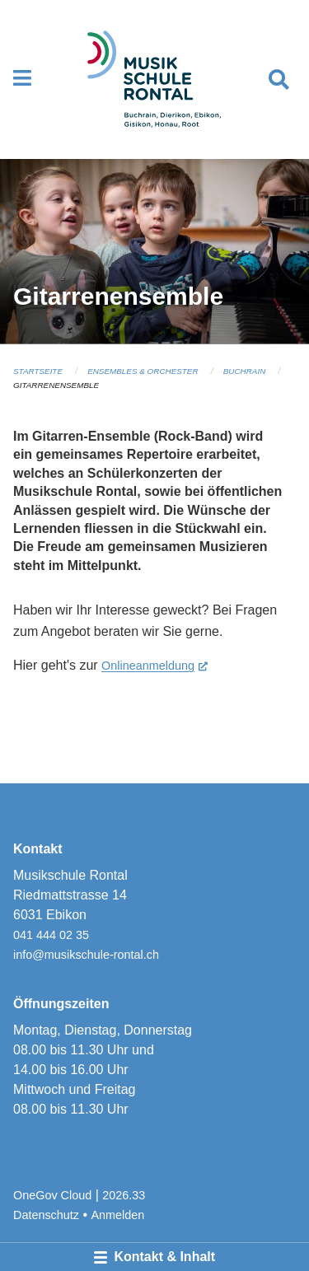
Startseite (38, 371)
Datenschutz (46, 1215)
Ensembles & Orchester (142, 371)
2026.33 (123, 1195)
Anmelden (118, 1215)
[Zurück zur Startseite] (154, 79)
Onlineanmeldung (154, 664)
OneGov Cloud (52, 1195)
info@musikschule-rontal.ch (86, 954)
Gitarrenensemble (56, 385)
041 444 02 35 (51, 935)
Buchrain (244, 371)
